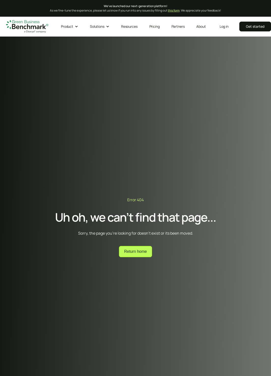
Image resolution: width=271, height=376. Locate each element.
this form (174, 10)
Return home (135, 251)
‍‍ (255, 26)
